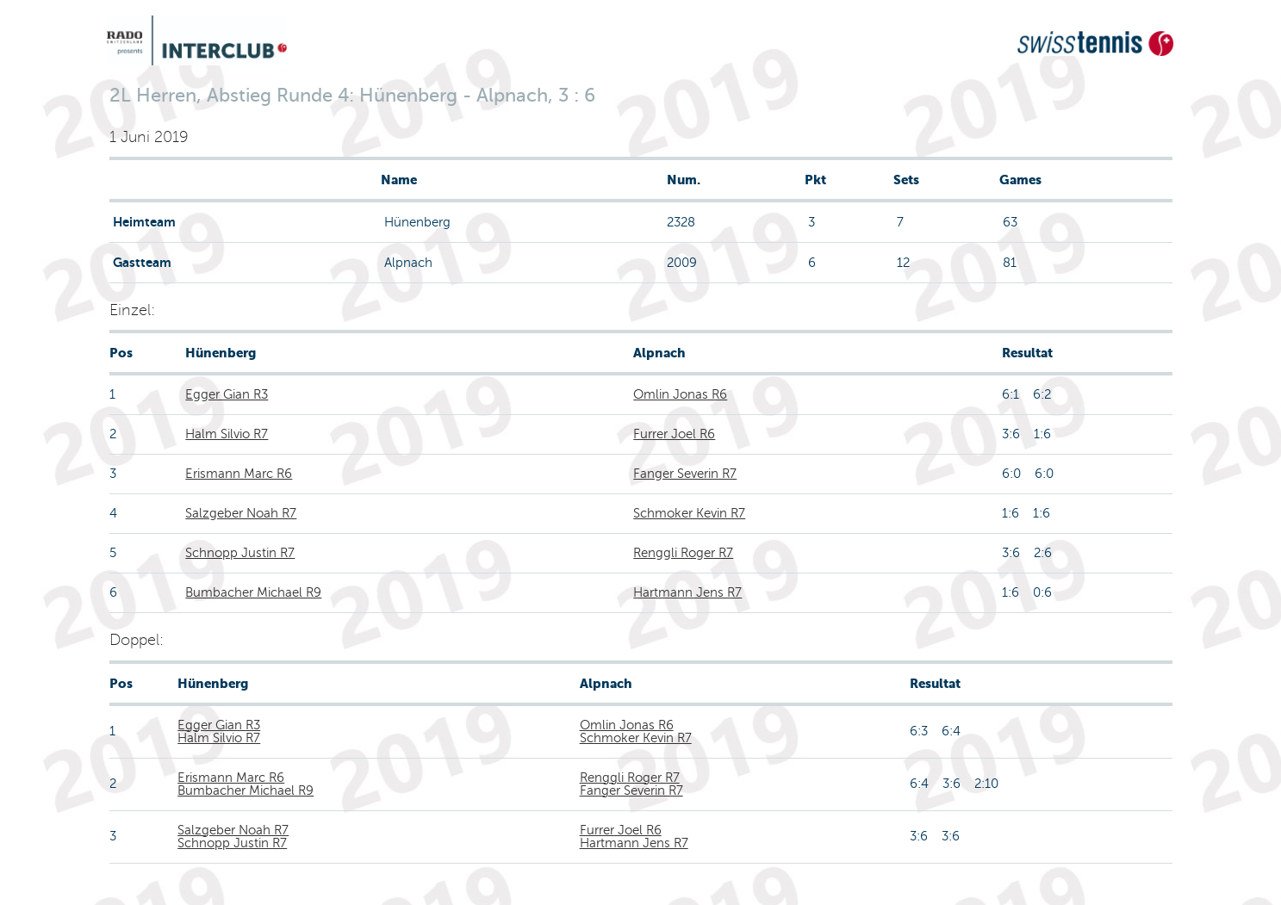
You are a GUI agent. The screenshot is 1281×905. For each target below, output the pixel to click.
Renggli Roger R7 (683, 553)
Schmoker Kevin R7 (689, 513)
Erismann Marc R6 (238, 473)
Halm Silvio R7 (226, 434)
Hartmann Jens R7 (687, 592)
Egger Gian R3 (226, 394)
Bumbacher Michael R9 (253, 592)
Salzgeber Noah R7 (240, 513)
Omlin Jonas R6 (680, 394)
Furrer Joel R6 (674, 434)
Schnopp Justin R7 (240, 553)
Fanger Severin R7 (685, 473)
